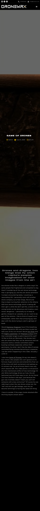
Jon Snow (31, 331)
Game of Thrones (15, 357)
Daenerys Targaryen (14, 327)
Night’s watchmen (11, 334)
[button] (36, 6)
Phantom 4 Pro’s (27, 334)
